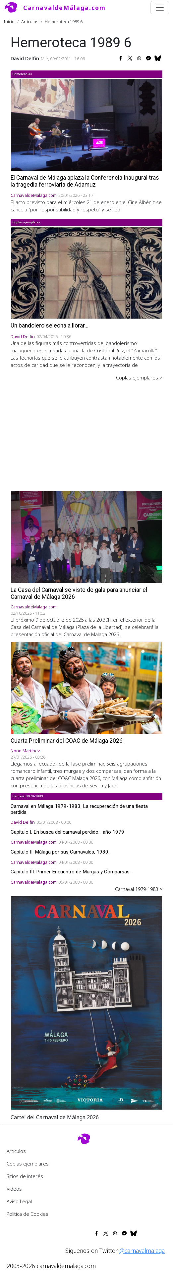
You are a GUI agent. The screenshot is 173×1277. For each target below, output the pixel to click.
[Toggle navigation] (159, 7)
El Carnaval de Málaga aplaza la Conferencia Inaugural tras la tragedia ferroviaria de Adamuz (85, 181)
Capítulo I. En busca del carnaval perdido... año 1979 (67, 832)
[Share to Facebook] (120, 58)
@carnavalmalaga (142, 1251)
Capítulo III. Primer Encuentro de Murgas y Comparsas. (71, 872)
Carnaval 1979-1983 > (138, 889)
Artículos (29, 21)
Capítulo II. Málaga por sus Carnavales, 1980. (60, 852)
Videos (14, 1188)
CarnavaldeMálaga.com (64, 8)
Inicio (9, 21)
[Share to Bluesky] (157, 58)
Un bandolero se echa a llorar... (49, 325)
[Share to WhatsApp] (139, 58)
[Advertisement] (86, 431)
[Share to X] (130, 58)
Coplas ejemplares (28, 1163)
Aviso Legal (19, 1201)
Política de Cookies (27, 1214)
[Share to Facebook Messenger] (148, 58)
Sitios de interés (25, 1176)
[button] (86, 1002)
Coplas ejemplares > (139, 377)
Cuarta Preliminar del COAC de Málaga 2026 (67, 740)
